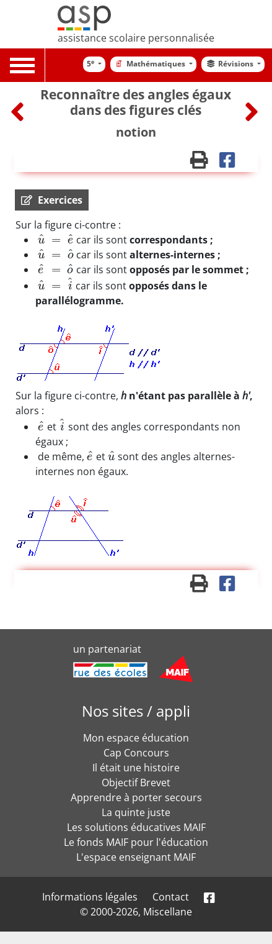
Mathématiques (150, 63)
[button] (52, 200)
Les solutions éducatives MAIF (136, 827)
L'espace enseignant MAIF (136, 857)
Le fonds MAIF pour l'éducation (136, 842)
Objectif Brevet (136, 782)
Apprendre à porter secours (136, 797)
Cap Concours (136, 753)
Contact (170, 897)
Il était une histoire (136, 767)
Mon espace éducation (136, 738)
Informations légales (90, 897)
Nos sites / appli (136, 711)
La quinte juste (136, 812)
